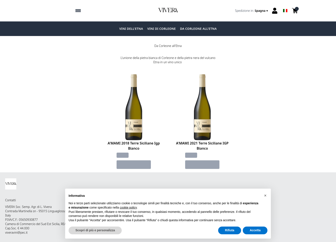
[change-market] (252, 11)
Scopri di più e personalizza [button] (95, 230)
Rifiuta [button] (229, 230)
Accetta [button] (255, 230)
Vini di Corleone (161, 29)
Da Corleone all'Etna (198, 29)
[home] (168, 10)
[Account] (275, 11)
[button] (265, 195)
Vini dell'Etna (131, 29)
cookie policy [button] (128, 207)
